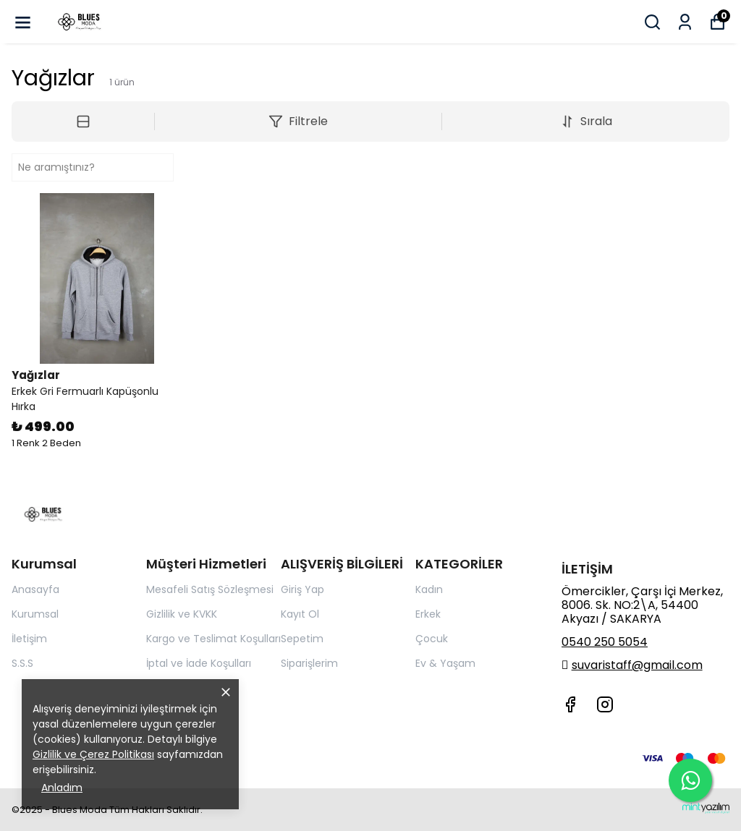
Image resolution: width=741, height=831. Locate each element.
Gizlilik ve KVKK (181, 614)
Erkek (428, 614)
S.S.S (22, 663)
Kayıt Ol (300, 614)
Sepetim (302, 638)
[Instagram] (605, 704)
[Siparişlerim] (685, 22)
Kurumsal (35, 614)
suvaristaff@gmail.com (637, 665)
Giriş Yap (302, 589)
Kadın (429, 589)
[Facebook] (570, 704)
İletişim (29, 638)
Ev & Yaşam (445, 663)
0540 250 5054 (605, 642)
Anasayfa (35, 589)
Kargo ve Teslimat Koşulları (213, 638)
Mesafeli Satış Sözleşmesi (210, 589)
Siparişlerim (309, 663)
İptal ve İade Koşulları (198, 663)
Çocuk (431, 638)
